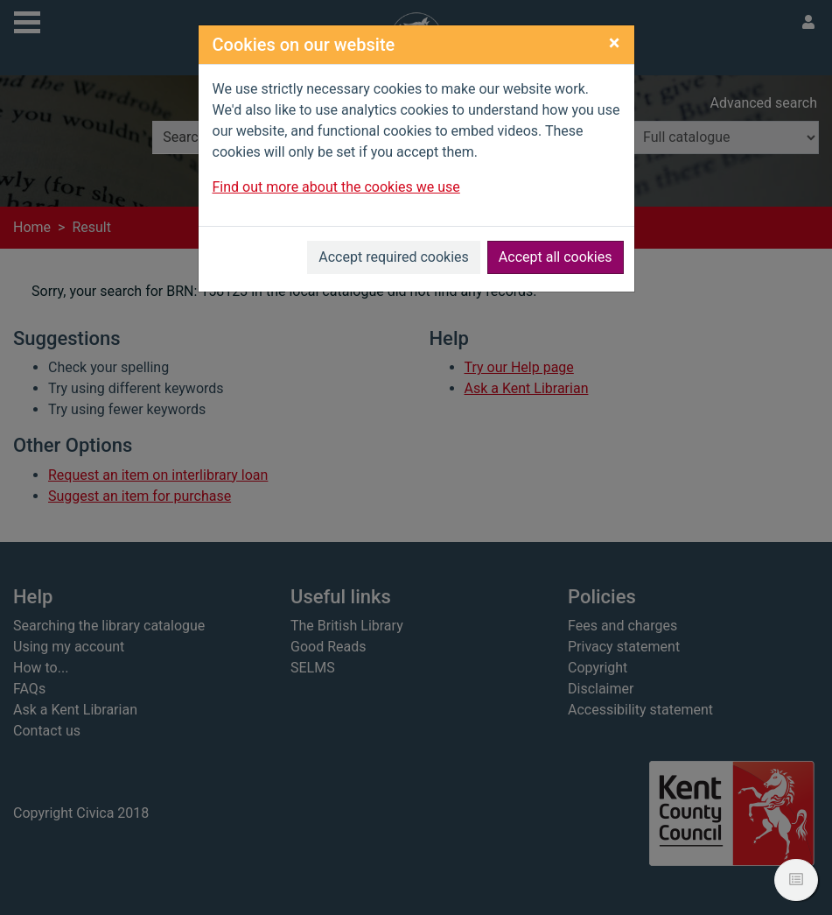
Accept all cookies (555, 257)
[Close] (614, 42)
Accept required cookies (393, 257)
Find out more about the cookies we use (336, 187)
